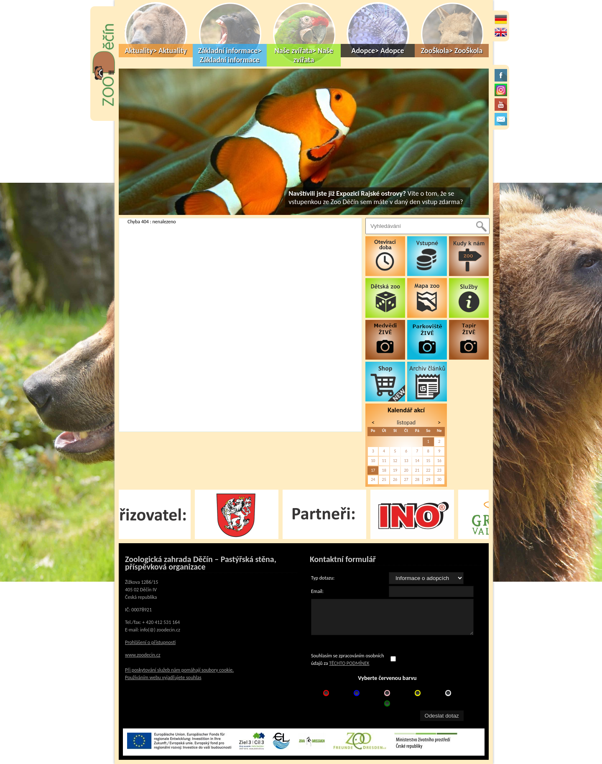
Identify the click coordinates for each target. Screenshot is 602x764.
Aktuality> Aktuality (156, 50)
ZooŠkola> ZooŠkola (452, 50)
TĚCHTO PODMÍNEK (349, 663)
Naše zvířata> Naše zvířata (303, 55)
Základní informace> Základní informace (230, 55)
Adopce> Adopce (377, 50)
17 (373, 470)
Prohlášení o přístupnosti (150, 642)
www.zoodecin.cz (143, 655)
